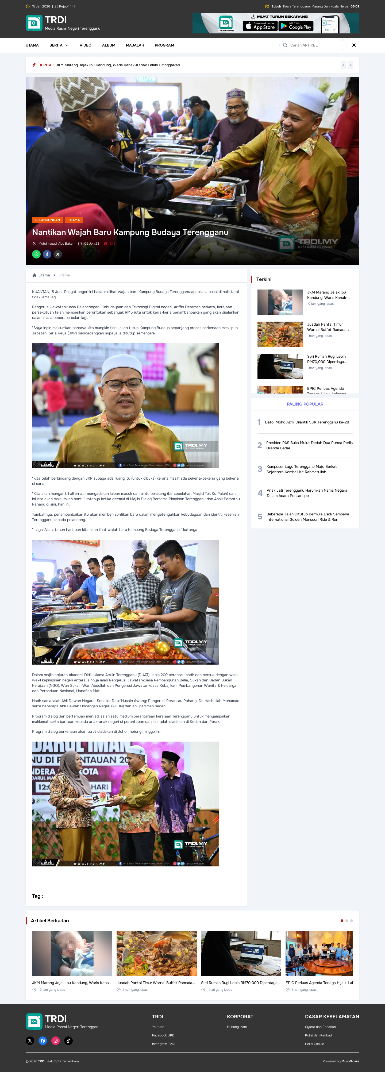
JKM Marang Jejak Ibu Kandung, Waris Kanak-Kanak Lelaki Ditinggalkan (118, 65)
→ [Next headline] (350, 65)
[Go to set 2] (346, 920)
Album (108, 45)
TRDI (41, 1061)
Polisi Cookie (314, 1044)
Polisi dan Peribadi (319, 1035)
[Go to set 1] (342, 920)
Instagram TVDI (163, 1044)
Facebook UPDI (163, 1035)
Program (164, 45)
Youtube (158, 1027)
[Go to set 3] (351, 920)
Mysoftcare (350, 1061)
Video (85, 45)
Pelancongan (47, 220)
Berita (59, 45)
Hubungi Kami (237, 1027)
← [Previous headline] (343, 65)
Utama (32, 45)
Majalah (135, 45)
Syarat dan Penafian (320, 1027)
